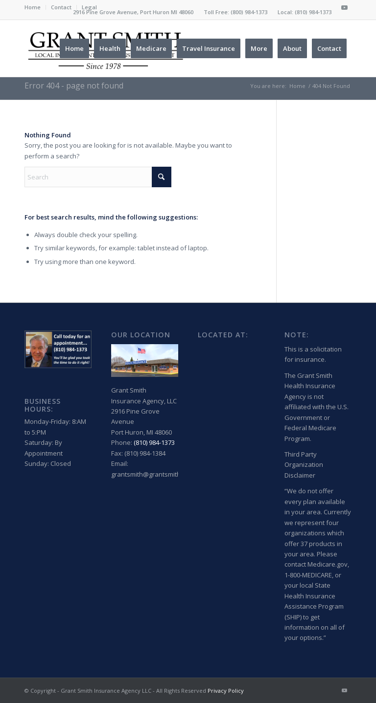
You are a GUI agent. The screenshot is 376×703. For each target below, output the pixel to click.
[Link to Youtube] (344, 7)
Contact (61, 7)
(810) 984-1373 (313, 12)
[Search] (97, 177)
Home (32, 7)
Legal (89, 7)
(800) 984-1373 (249, 12)
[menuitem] (35, 7)
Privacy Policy (226, 690)
